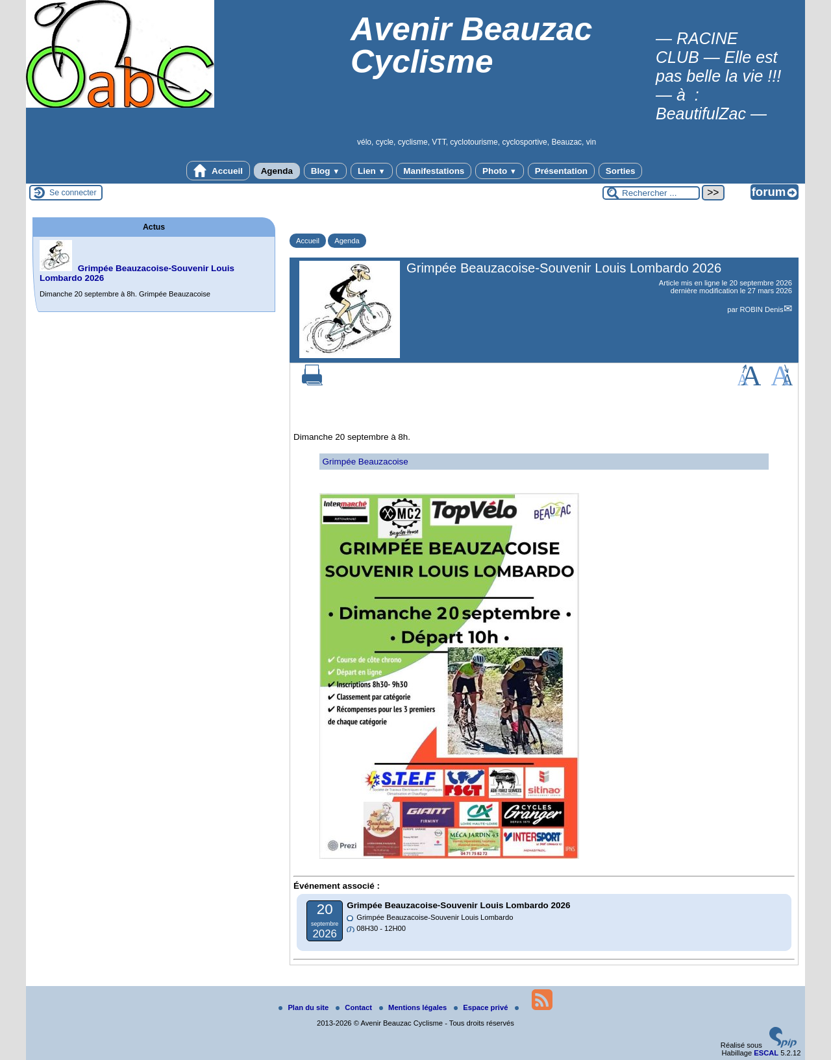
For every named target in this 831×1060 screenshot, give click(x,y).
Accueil (218, 170)
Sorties (621, 171)
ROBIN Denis (761, 309)
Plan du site (304, 1007)
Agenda (277, 171)
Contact (355, 1007)
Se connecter (73, 192)
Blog (325, 171)
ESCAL (766, 1053)
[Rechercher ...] (651, 193)
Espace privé (482, 1007)
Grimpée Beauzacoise (365, 461)
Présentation (561, 171)
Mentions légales (414, 1007)
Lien (371, 171)
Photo (499, 171)
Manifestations (433, 171)
